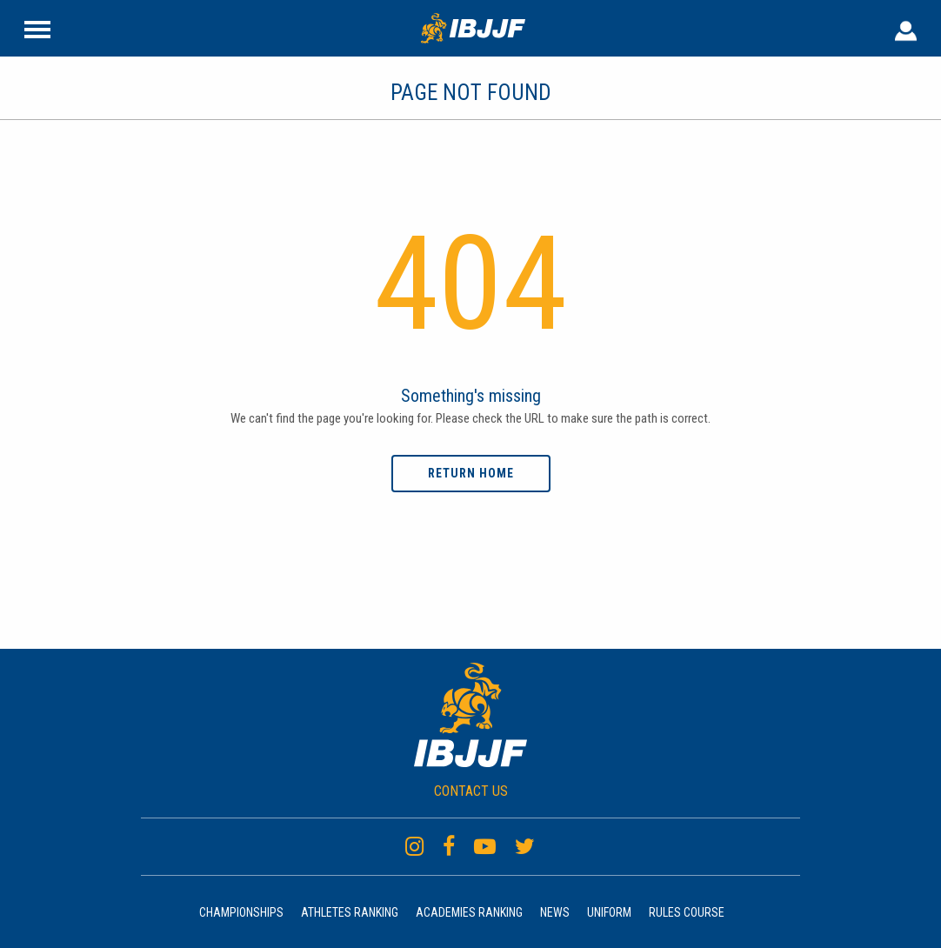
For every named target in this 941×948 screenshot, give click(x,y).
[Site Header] (37, 28)
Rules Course (686, 912)
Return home (471, 473)
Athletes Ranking (349, 912)
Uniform (609, 912)
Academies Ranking (469, 912)
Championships (241, 912)
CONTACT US (471, 791)
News (555, 912)
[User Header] (905, 27)
